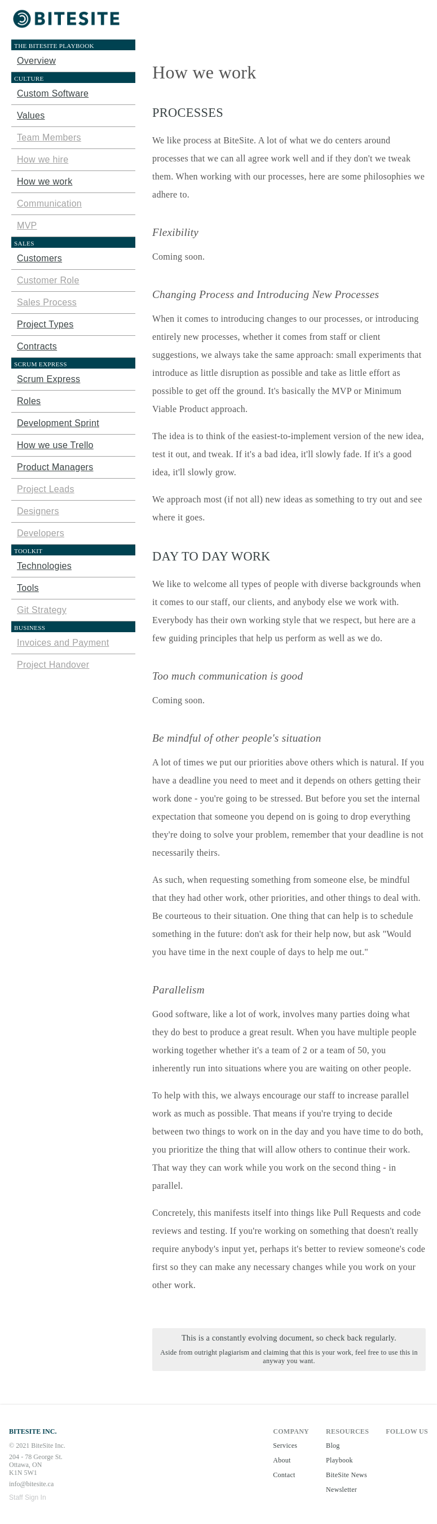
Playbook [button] (339, 1460)
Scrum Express (48, 379)
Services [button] (285, 1445)
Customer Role (48, 280)
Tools (28, 588)
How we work (44, 181)
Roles (29, 401)
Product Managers (55, 467)
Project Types (45, 324)
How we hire (42, 159)
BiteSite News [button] (346, 1475)
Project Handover (53, 664)
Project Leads (45, 489)
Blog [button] (333, 1445)
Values (31, 115)
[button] (67, 19)
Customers (39, 258)
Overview (36, 60)
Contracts (37, 346)
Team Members (49, 137)
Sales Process (47, 302)
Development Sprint (58, 423)
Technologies (44, 566)
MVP (27, 225)
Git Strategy (42, 610)
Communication (49, 203)
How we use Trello (55, 445)
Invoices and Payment (63, 642)
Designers (38, 511)
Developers (40, 533)
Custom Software (53, 93)
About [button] (282, 1460)
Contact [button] (284, 1475)
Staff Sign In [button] (27, 1497)
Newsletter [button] (341, 1490)
